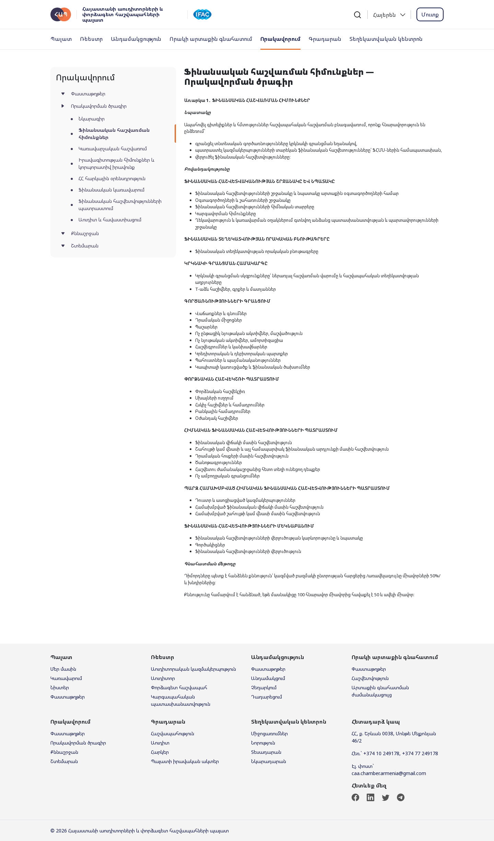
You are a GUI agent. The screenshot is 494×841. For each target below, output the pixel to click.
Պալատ (61, 39)
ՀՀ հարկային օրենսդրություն (112, 178)
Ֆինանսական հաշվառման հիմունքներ (114, 133)
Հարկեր (160, 752)
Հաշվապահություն (172, 733)
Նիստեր (59, 687)
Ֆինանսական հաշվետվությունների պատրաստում (120, 204)
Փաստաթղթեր (88, 93)
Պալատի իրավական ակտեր (185, 761)
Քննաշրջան (85, 233)
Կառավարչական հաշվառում (113, 148)
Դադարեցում (266, 696)
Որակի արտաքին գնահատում (210, 39)
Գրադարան (325, 39)
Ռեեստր (91, 39)
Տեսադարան (266, 752)
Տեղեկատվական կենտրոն (386, 39)
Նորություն (263, 742)
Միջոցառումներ (269, 733)
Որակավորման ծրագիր (99, 106)
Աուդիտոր (163, 678)
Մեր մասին (63, 669)
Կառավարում (66, 678)
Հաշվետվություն (370, 678)
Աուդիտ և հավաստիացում (110, 219)
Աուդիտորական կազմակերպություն (193, 669)
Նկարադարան (268, 761)
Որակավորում (280, 39)
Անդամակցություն (136, 39)
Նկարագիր (92, 118)
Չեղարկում (264, 687)
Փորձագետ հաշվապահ (179, 687)
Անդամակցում (268, 678)
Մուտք (430, 14)
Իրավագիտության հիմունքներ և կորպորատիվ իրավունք (116, 163)
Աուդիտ (160, 742)
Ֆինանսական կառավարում (111, 189)
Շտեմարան (84, 245)
